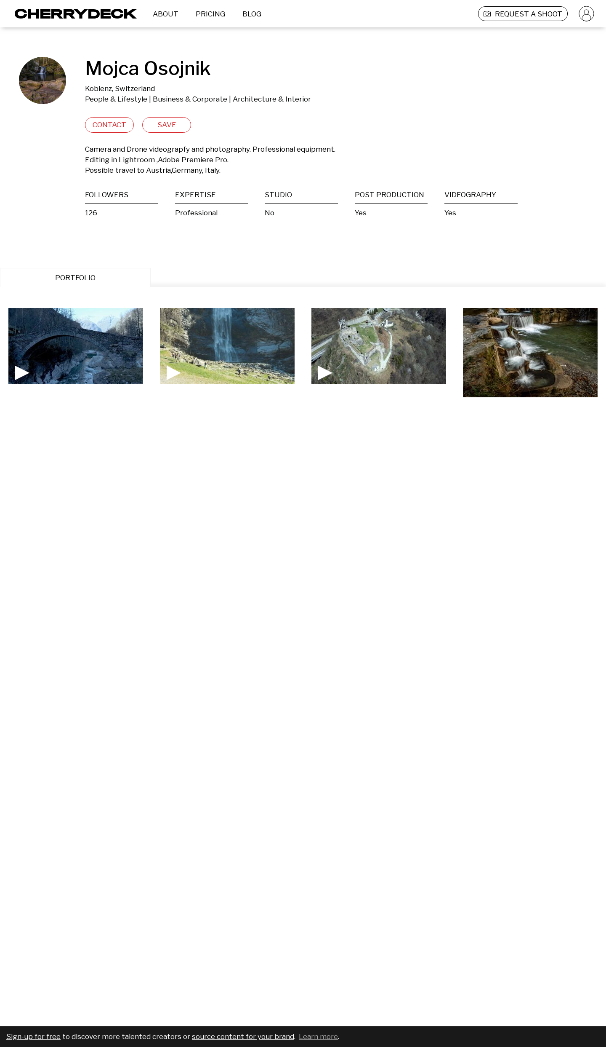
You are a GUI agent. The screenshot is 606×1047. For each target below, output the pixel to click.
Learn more (318, 1036)
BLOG (251, 14)
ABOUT (165, 14)
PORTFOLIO (75, 277)
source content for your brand (243, 1036)
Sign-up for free (33, 1036)
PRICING (210, 14)
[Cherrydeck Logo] (72, 14)
